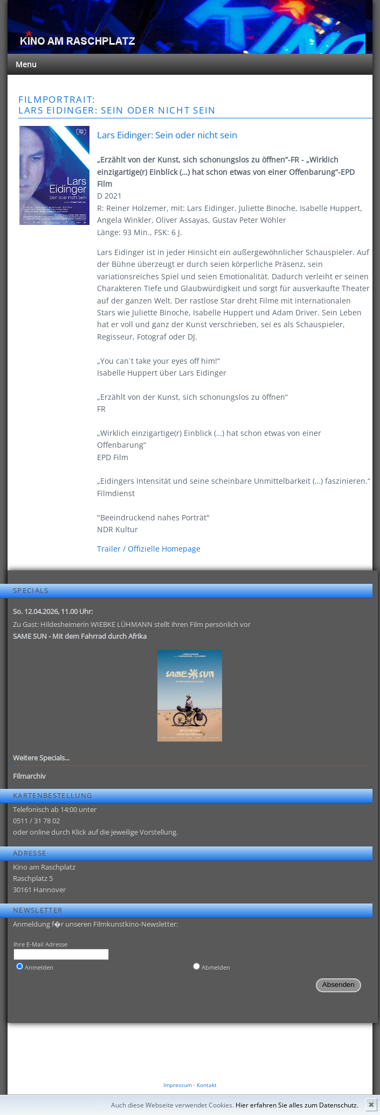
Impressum (177, 1085)
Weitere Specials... (41, 758)
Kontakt (207, 1085)
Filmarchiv (29, 776)
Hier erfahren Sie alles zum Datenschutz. (297, 1105)
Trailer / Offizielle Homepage (149, 549)
